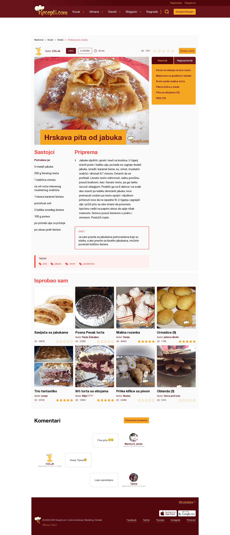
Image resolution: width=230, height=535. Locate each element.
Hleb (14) (161, 98)
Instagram (175, 520)
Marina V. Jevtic (134, 443)
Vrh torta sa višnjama (94, 373)
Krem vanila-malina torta (170, 81)
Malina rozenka (135, 315)
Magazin (131, 11)
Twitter (146, 520)
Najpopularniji (185, 60)
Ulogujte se (190, 3)
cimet (72, 263)
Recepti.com (51, 10)
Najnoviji (162, 60)
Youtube (160, 520)
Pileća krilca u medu (167, 86)
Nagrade (152, 11)
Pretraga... (167, 12)
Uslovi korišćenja (75, 520)
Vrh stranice (186, 502)
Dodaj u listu (187, 50)
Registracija (176, 3)
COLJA (56, 51)
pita (45, 263)
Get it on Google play (187, 513)
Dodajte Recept (184, 11)
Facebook (131, 520)
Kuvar (76, 11)
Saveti (112, 11)
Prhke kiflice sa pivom (135, 373)
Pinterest (191, 520)
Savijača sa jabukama (53, 315)
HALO (54, 525)
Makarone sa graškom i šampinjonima (173, 75)
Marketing (89, 520)
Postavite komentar (136, 420)
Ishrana (94, 11)
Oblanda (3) (176, 373)
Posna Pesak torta (94, 315)
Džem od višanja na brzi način (173, 70)
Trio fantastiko (53, 373)
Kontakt (98, 520)
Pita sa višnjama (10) (168, 92)
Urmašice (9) (176, 315)
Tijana (133, 483)
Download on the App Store (168, 513)
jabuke (58, 263)
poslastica (88, 263)
